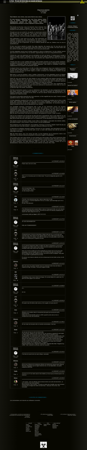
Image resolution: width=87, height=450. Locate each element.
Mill (16, 272)
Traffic (44, 12)
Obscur (75, 26)
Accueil (30, 423)
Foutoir (27, 430)
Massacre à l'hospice (73, 69)
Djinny (15, 378)
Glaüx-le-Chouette (15, 158)
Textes (39, 423)
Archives (37, 432)
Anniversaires (38, 433)
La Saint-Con (29, 426)
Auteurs (36, 435)
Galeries (28, 429)
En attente (37, 425)
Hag (16, 196)
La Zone (25, 1)
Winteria (15, 261)
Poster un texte (38, 424)
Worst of (37, 431)
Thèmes (70, 26)
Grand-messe (72, 135)
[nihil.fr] (54, 424)
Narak (15, 329)
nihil (16, 170)
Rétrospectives (38, 434)
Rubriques (37, 426)
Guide (27, 424)
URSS (45, 425)
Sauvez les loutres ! (73, 85)
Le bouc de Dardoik (73, 119)
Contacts (28, 425)
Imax (15, 206)
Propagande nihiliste (73, 27)
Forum (27, 427)
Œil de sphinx (72, 102)
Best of (36, 430)
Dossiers (37, 427)
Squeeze (55, 427)
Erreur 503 (28, 431)
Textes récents (47, 424)
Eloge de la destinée (43, 10)
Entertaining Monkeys (55, 426)
